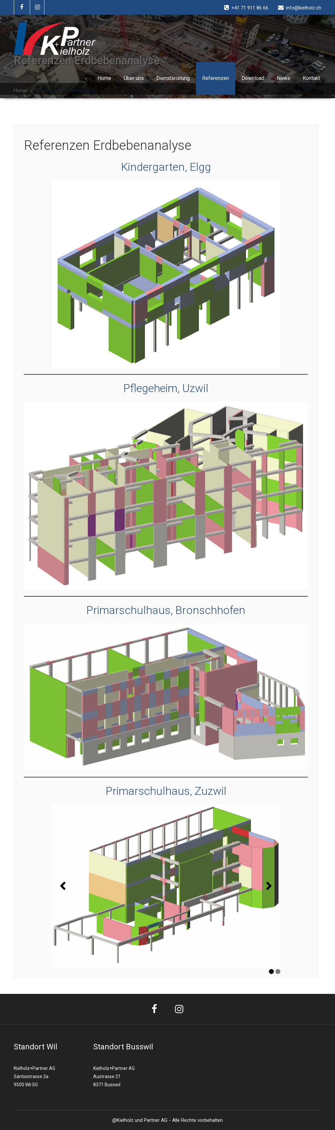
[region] (165, 885)
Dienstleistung (173, 78)
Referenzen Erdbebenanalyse (107, 145)
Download (252, 78)
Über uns (134, 78)
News (283, 78)
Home (104, 78)
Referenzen (215, 78)
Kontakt (311, 78)
